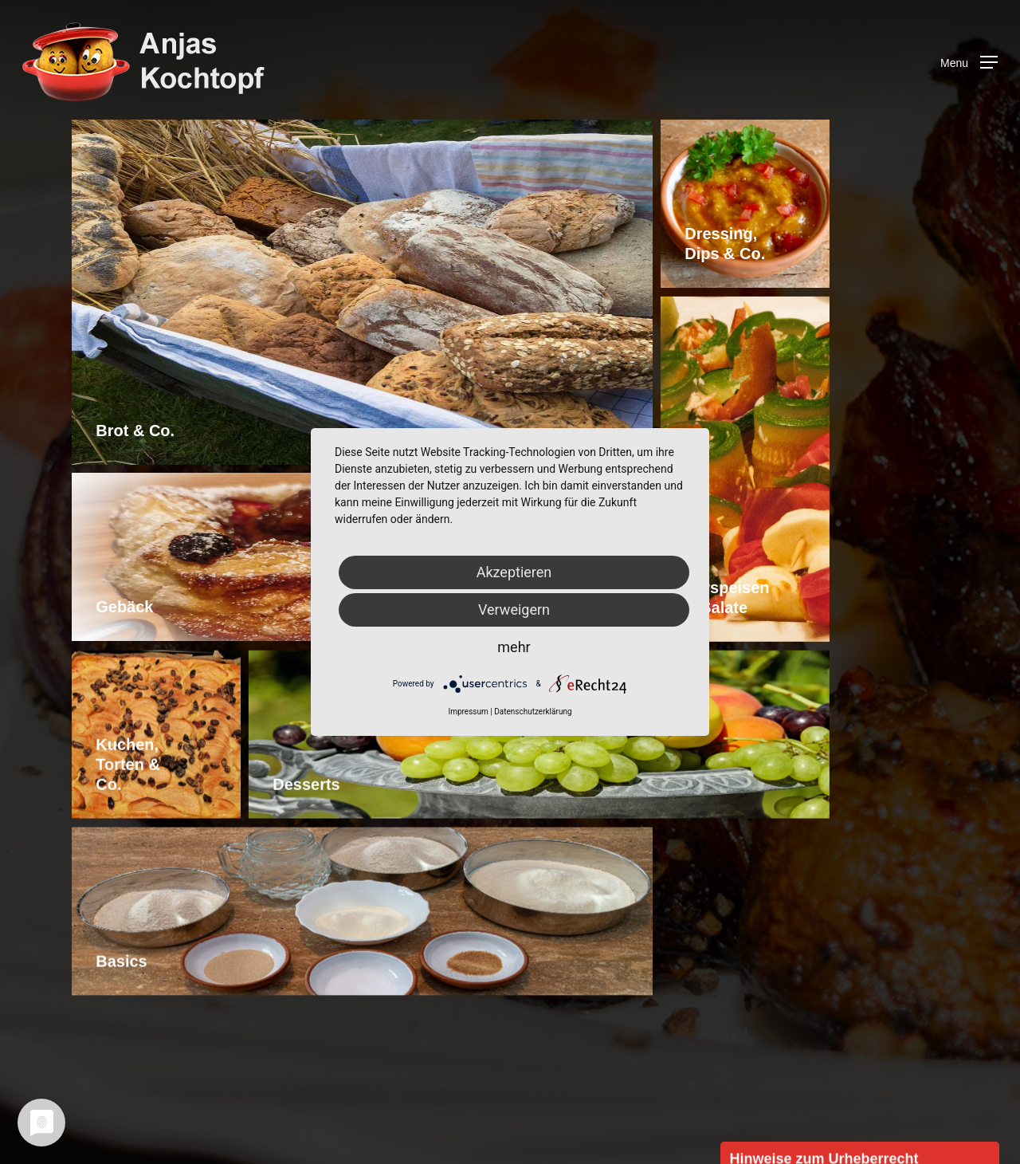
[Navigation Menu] (969, 62)
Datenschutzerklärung (532, 711)
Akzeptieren (514, 572)
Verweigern (514, 609)
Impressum (468, 711)
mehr (513, 647)
